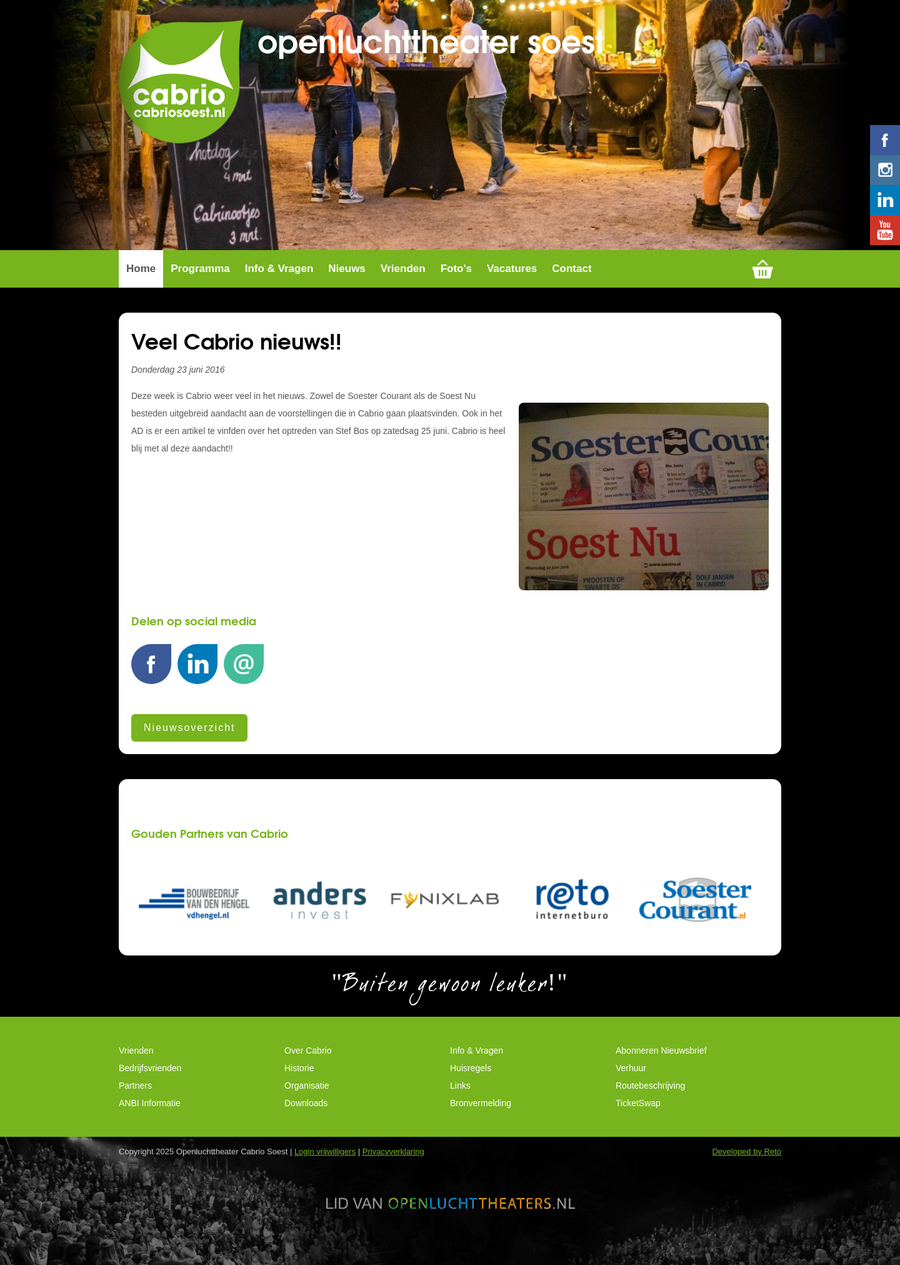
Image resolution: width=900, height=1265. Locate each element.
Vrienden (403, 269)
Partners (135, 1086)
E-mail (244, 670)
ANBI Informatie (150, 1103)
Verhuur (631, 1068)
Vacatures (512, 269)
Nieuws (347, 269)
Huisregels (470, 1068)
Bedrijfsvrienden (150, 1068)
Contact (571, 269)
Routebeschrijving (650, 1086)
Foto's (456, 269)
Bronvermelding (480, 1103)
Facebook (151, 670)
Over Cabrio (307, 1051)
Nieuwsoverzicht (189, 727)
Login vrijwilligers (325, 1151)
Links (460, 1086)
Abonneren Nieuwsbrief (661, 1051)
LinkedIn (198, 670)
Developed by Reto (746, 1151)
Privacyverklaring (393, 1151)
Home (141, 269)
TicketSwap (638, 1103)
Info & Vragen (279, 269)
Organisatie (306, 1086)
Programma (200, 269)
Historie (299, 1068)
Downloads (306, 1103)
